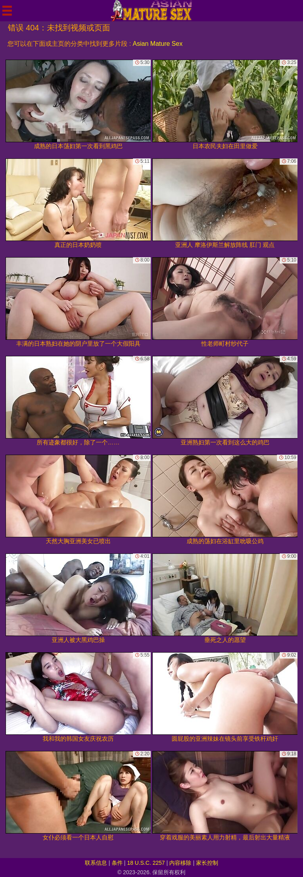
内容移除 (180, 863)
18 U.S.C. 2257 (146, 863)
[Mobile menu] (7, 10)
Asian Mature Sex (157, 43)
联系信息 (96, 863)
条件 (117, 863)
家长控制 (207, 863)
